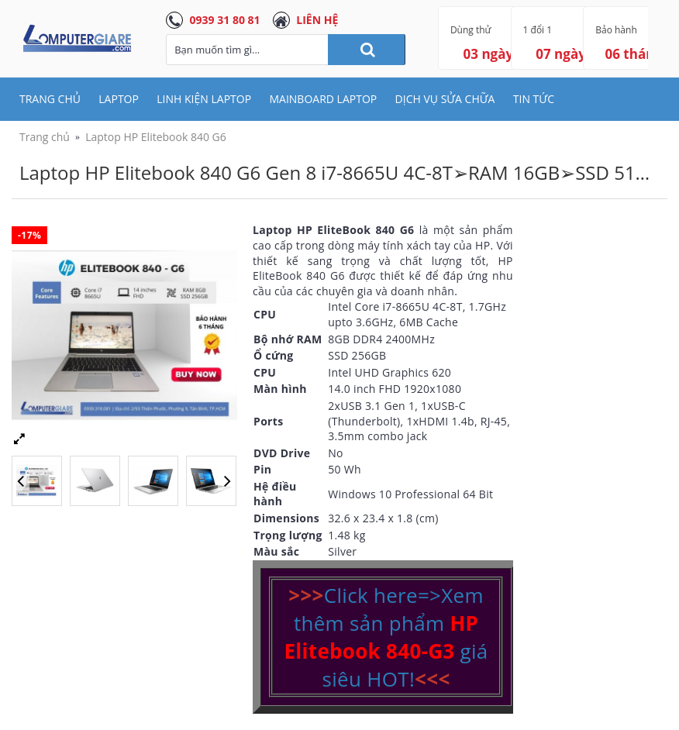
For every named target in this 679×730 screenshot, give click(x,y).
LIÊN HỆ (317, 19)
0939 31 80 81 (225, 19)
